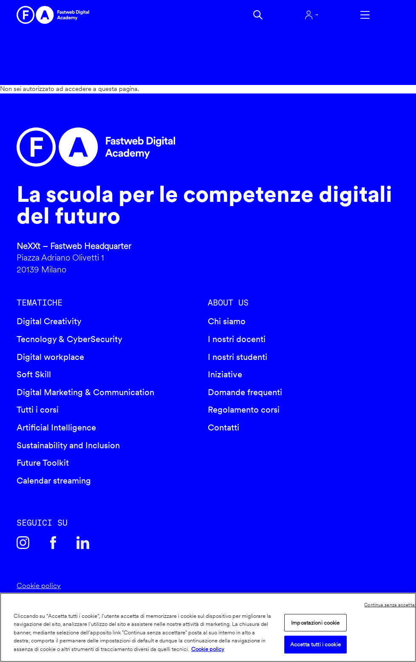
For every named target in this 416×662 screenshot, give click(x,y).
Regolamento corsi (244, 410)
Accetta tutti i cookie (315, 644)
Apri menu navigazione (365, 15)
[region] (208, 627)
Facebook (53, 542)
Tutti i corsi (38, 410)
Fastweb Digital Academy (162, 147)
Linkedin (82, 542)
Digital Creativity (49, 321)
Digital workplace (50, 357)
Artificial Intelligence (56, 427)
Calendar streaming (54, 480)
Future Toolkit (43, 463)
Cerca (258, 15)
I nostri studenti (237, 357)
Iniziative (225, 374)
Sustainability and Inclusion (68, 445)
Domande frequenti (245, 392)
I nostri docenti (237, 339)
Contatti (223, 427)
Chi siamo (227, 321)
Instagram (23, 542)
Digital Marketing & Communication (85, 392)
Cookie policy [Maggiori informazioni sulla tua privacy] (207, 649)
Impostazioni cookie (315, 623)
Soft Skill (34, 374)
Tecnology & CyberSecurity (69, 339)
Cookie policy (39, 585)
